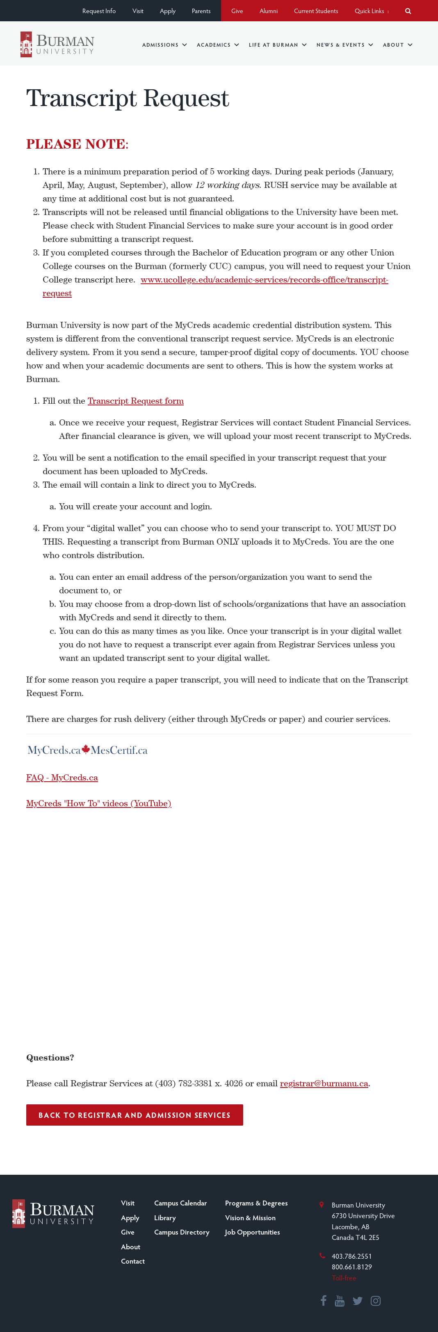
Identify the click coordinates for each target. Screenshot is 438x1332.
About (398, 44)
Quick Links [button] (372, 10)
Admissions (164, 44)
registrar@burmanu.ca (324, 1083)
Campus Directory (182, 1232)
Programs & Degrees (256, 1203)
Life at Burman (278, 44)
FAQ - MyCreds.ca (62, 777)
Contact (133, 1261)
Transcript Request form (136, 401)
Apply (168, 10)
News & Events (345, 44)
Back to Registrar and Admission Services (135, 1115)
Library (165, 1217)
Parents (201, 10)
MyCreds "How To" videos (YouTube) (98, 803)
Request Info (99, 10)
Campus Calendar (180, 1203)
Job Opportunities (252, 1232)
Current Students (316, 10)
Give (237, 10)
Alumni (269, 10)
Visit (138, 10)
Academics (218, 44)
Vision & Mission (250, 1217)
